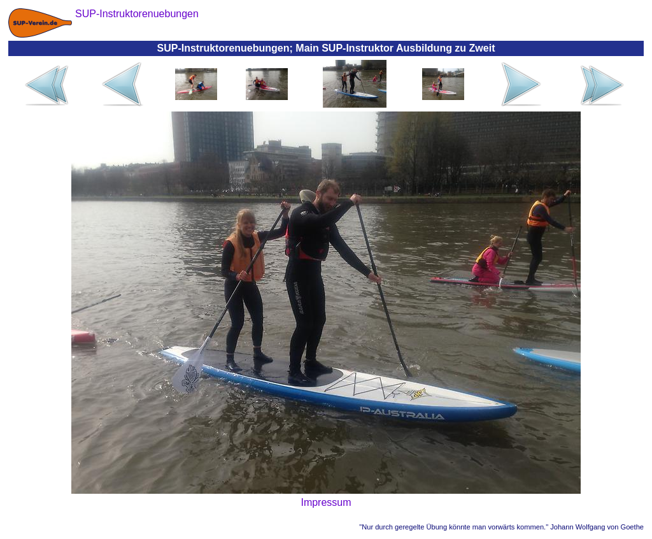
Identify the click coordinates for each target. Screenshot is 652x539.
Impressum (326, 502)
